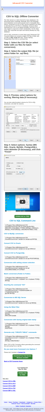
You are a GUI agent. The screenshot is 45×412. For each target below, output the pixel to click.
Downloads (22, 402)
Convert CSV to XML (9, 381)
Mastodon (28, 406)
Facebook (22, 406)
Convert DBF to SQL (9, 390)
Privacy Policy (37, 402)
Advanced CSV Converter (22, 3)
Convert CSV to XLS (9, 383)
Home (5, 402)
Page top (13, 403)
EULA (18, 403)
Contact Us (21, 352)
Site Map (33, 403)
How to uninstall (25, 403)
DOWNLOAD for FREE (23, 216)
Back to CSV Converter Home (13, 361)
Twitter (17, 406)
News (10, 402)
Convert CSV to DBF (9, 386)
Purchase (15, 402)
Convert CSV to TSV (9, 388)
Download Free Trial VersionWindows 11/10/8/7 (22, 356)
